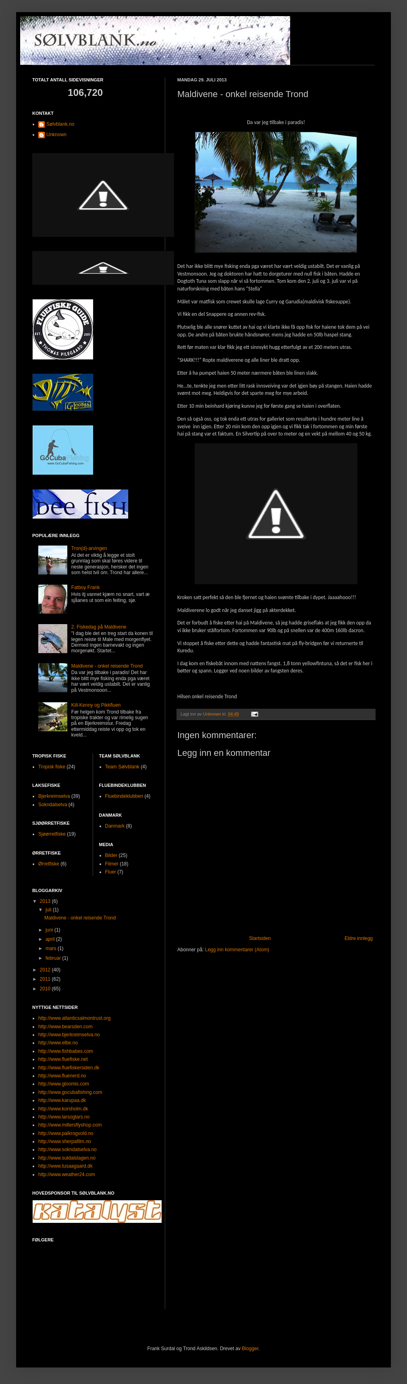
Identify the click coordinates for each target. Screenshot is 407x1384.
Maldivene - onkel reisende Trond (107, 666)
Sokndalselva (52, 804)
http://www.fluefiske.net (63, 1059)
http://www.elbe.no (58, 1043)
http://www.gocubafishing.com (70, 1092)
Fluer (110, 872)
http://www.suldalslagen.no (67, 1158)
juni (50, 930)
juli (49, 910)
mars (52, 948)
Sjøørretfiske (52, 834)
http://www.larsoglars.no (63, 1117)
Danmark (115, 826)
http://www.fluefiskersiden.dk (68, 1068)
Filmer (111, 864)
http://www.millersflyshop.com (70, 1125)
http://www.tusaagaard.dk (65, 1166)
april (51, 939)
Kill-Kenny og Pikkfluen (96, 705)
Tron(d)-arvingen (89, 548)
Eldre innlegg (359, 938)
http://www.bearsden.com (65, 1026)
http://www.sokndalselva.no (67, 1149)
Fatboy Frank (85, 587)
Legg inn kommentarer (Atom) (237, 949)
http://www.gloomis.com (63, 1084)
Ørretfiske (48, 864)
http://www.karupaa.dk (62, 1100)
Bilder (111, 855)
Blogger (250, 1348)
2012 (46, 970)
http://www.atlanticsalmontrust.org (74, 1018)
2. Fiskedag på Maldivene (99, 627)
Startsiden (260, 938)
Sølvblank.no (60, 124)
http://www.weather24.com (66, 1174)
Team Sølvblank (122, 767)
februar (54, 958)
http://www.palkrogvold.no (65, 1133)
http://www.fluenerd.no (62, 1076)
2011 (46, 979)
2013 (46, 901)
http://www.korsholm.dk (63, 1109)
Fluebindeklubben (124, 796)
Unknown (56, 134)
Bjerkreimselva (54, 796)
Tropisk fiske (51, 767)
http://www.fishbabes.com (65, 1051)
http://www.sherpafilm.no (64, 1141)
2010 (46, 989)
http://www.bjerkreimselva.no (69, 1034)
